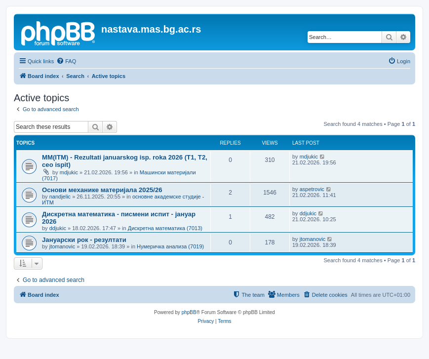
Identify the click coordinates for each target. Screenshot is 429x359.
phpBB (189, 312)
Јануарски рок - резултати (84, 239)
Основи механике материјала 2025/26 (102, 190)
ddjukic (57, 228)
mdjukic (69, 172)
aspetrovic (312, 189)
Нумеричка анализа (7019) (170, 246)
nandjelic (60, 196)
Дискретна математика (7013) (165, 228)
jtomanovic (62, 246)
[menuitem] (66, 61)
